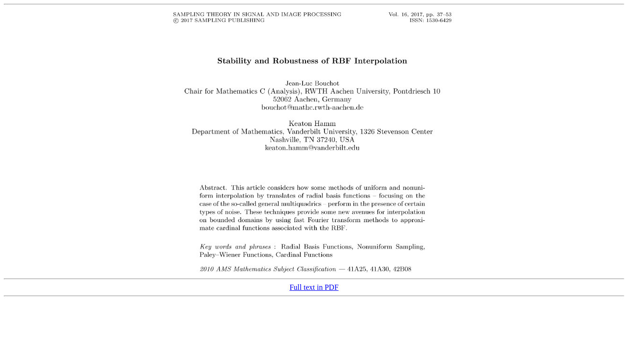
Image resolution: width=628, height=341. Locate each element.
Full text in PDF (314, 287)
